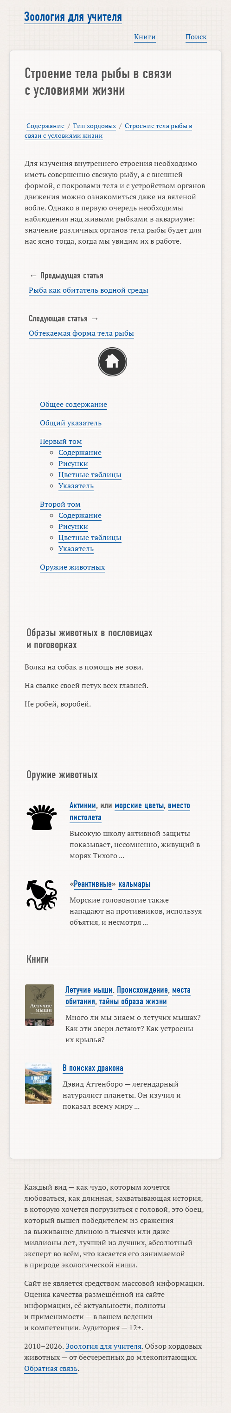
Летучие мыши (89, 990)
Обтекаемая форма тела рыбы (81, 333)
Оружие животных (72, 567)
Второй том (60, 504)
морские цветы (139, 805)
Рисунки (73, 463)
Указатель (76, 485)
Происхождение (142, 990)
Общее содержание (73, 404)
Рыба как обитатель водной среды (88, 290)
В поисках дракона (93, 1068)
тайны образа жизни (133, 1001)
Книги (145, 36)
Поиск (196, 36)
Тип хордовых (94, 125)
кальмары (134, 884)
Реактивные (93, 884)
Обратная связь (50, 1368)
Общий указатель (71, 423)
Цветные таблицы (90, 474)
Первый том (61, 441)
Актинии (83, 805)
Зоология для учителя (73, 17)
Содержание (45, 125)
